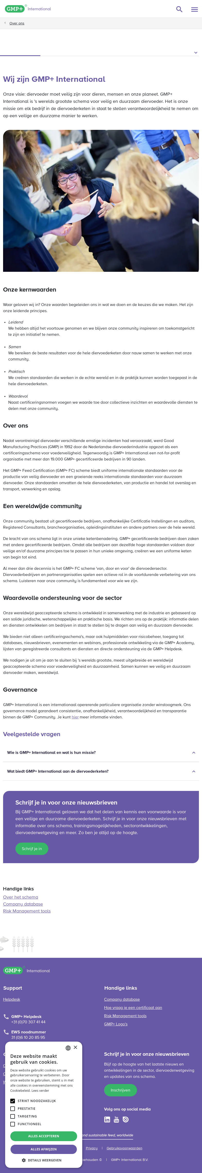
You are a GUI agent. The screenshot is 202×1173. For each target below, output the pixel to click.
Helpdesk (11, 1000)
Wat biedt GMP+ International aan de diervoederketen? (57, 771)
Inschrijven (120, 1090)
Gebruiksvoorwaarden (124, 1148)
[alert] (43, 1105)
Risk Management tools (27, 911)
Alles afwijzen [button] (44, 1149)
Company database (23, 904)
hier (75, 717)
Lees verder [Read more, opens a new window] (40, 1090)
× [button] (75, 1048)
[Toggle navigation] (194, 9)
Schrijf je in (32, 849)
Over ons (17, 23)
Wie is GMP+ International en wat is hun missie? (51, 753)
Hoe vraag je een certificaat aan (133, 1008)
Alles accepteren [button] (43, 1136)
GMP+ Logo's (115, 1024)
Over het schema (20, 897)
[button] (101, 53)
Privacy (92, 1148)
